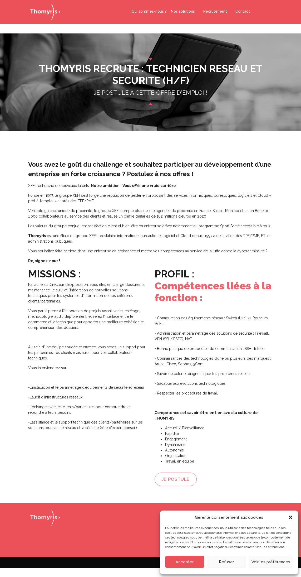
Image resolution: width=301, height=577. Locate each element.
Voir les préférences (270, 562)
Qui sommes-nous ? (149, 10)
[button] (290, 517)
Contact (240, 10)
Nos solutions (183, 10)
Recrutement (213, 10)
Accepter (185, 562)
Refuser (226, 562)
